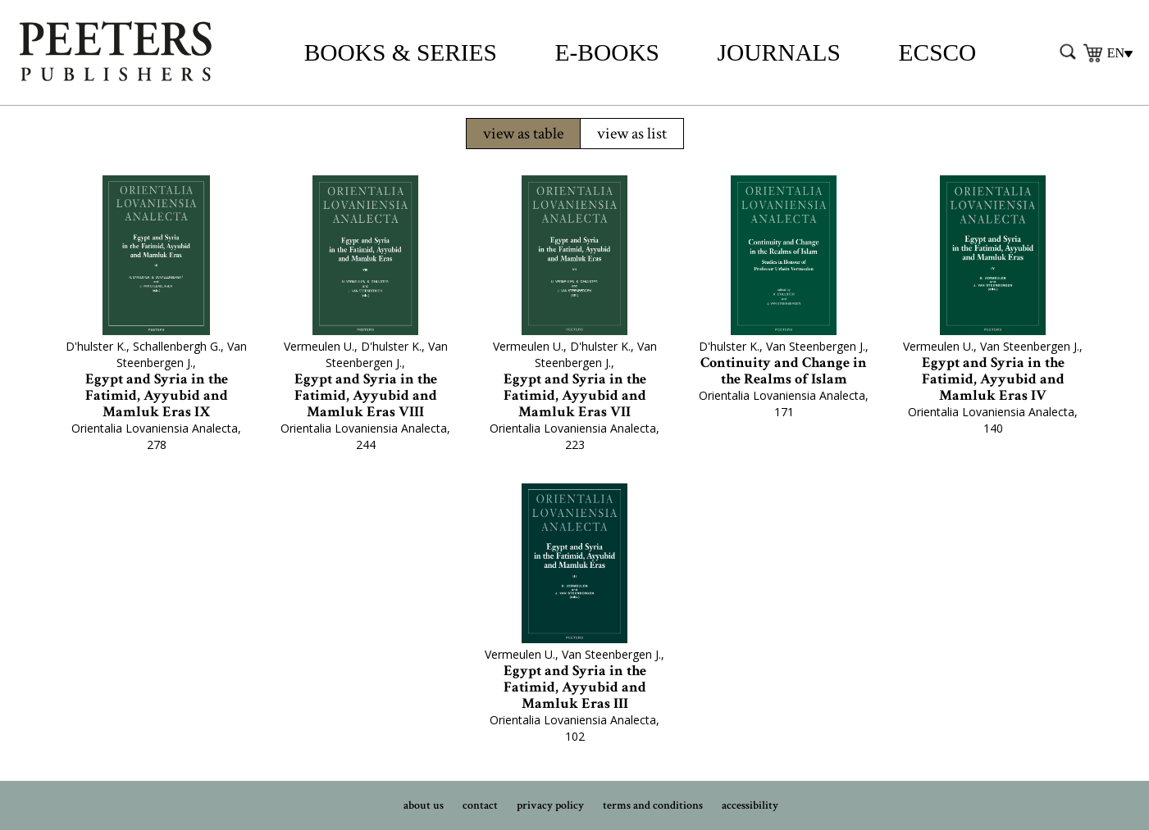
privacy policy (550, 805)
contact (480, 805)
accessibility (750, 805)
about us (424, 805)
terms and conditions (653, 805)
